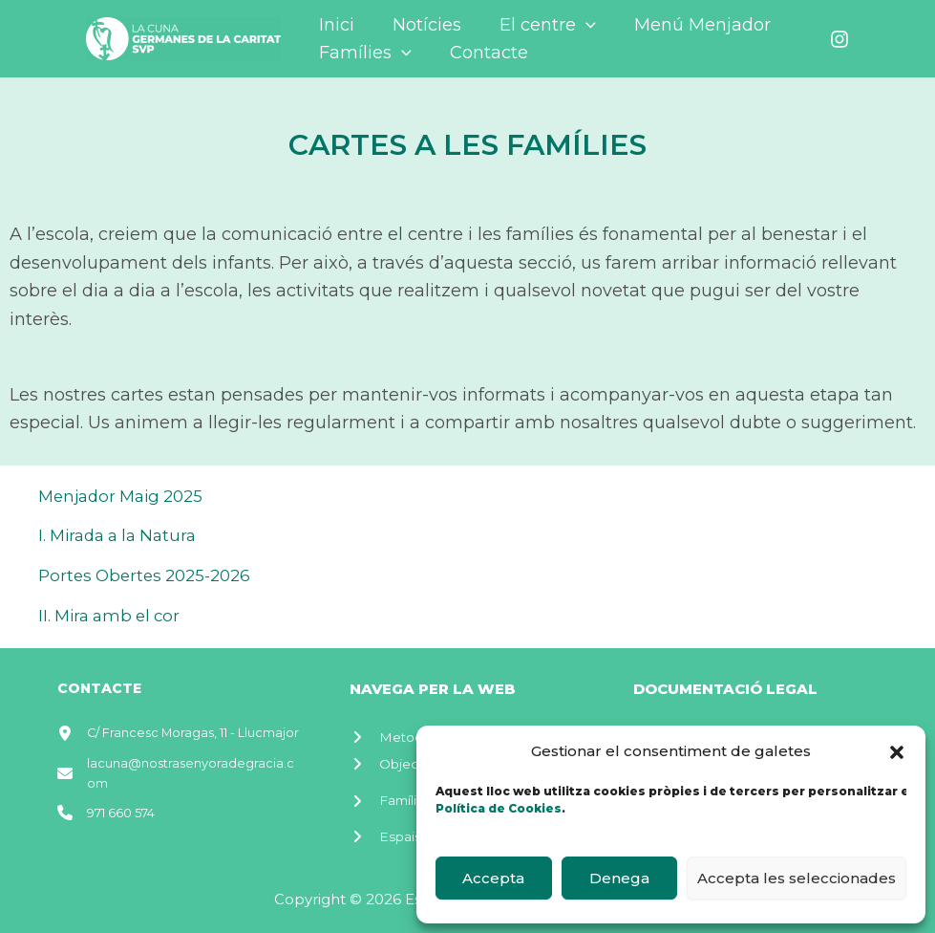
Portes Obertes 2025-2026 (151, 575)
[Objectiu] (395, 761)
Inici (334, 24)
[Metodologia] (411, 733)
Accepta (493, 878)
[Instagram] (839, 39)
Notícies (421, 24)
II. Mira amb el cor (113, 615)
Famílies (363, 53)
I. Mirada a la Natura (123, 535)
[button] (896, 752)
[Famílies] (394, 791)
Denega (619, 878)
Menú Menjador (689, 24)
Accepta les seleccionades (796, 878)
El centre (538, 25)
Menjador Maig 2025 (126, 496)
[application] (576, 25)
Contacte (483, 52)
